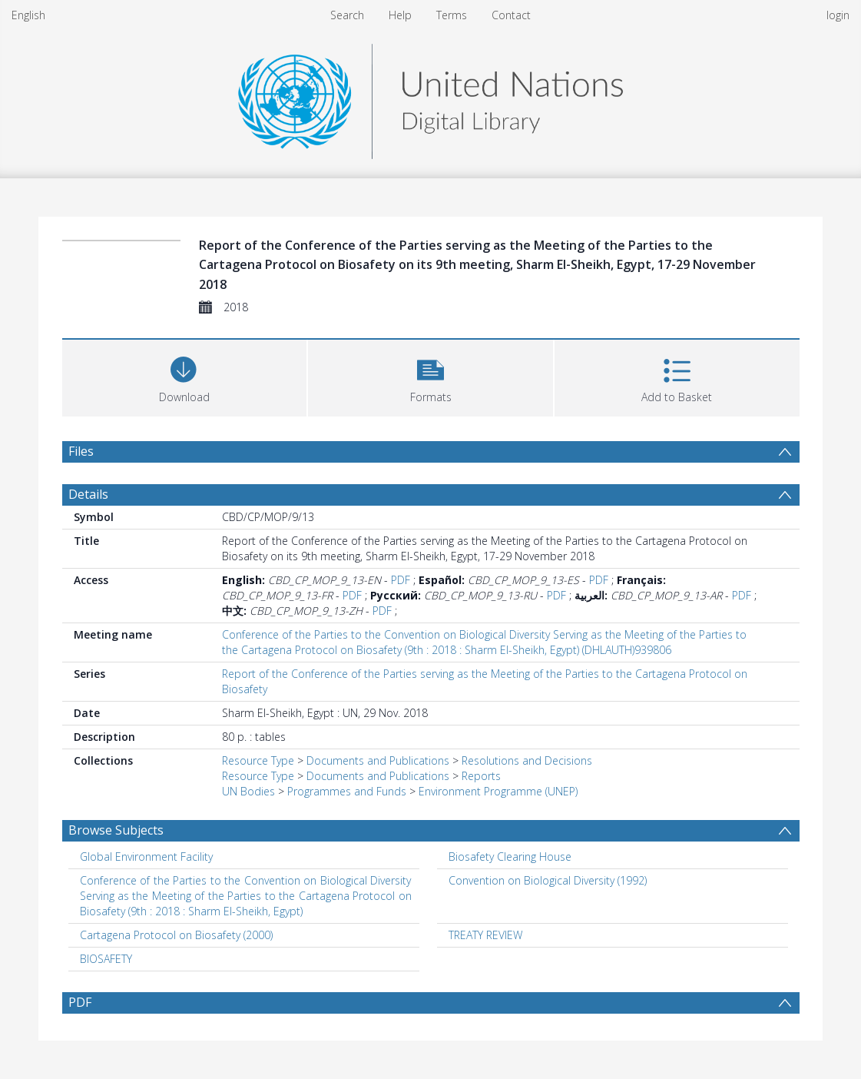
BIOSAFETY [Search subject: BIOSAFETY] (106, 958)
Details (88, 494)
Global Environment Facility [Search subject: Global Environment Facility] (146, 856)
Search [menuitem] (347, 15)
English (28, 15)
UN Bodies (248, 791)
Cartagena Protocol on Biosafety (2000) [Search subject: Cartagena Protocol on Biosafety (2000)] (176, 935)
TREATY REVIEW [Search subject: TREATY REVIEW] (485, 935)
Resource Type (258, 760)
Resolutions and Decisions (527, 760)
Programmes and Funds (346, 791)
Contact (511, 15)
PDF (400, 580)
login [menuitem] (837, 15)
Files (81, 451)
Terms (451, 15)
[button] (430, 376)
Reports (481, 776)
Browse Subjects (116, 830)
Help (400, 15)
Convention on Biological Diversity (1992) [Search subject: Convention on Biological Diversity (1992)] (548, 880)
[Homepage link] (430, 97)
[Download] (184, 376)
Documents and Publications (377, 760)
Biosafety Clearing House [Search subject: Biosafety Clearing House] (510, 856)
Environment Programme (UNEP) (498, 791)
